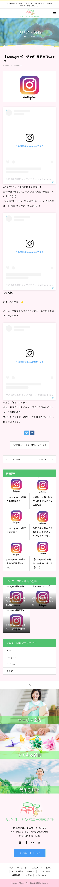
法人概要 (27, 875)
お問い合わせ (41, 875)
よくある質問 (17, 871)
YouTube (10, 664)
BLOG (9, 650)
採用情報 (16, 875)
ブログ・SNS (44, 871)
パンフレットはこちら (30, 853)
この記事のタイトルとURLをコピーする (29, 445)
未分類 (9, 671)
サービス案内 (22, 867)
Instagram (18, 65)
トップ (10, 867)
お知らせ (30, 871)
